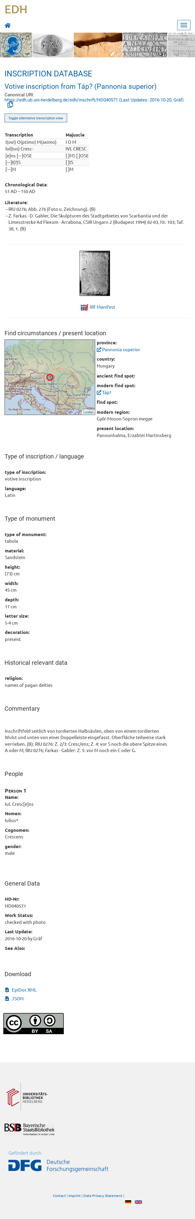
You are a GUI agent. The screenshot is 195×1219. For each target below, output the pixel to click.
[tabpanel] (97, 273)
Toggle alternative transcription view (35, 117)
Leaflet (88, 412)
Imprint (75, 1195)
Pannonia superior (118, 349)
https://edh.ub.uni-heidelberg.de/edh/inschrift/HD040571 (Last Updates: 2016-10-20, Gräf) (94, 100)
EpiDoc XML (21, 989)
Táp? (104, 392)
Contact (59, 1195)
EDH (16, 8)
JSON (14, 998)
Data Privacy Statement (102, 1195)
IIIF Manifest (102, 307)
